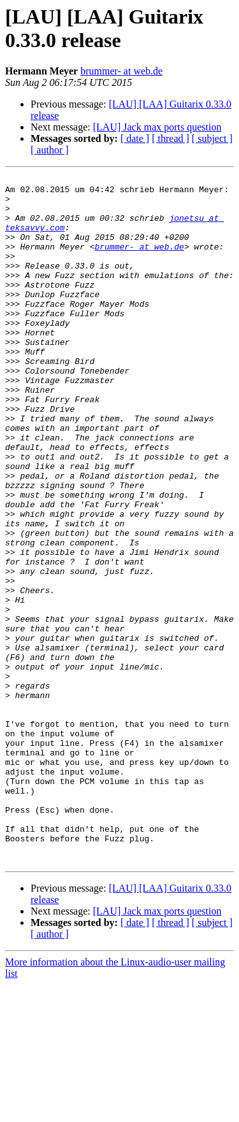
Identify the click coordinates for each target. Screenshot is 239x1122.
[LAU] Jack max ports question (157, 127)
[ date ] (134, 138)
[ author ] (50, 149)
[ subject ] (212, 138)
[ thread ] (170, 138)
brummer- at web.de (121, 71)
